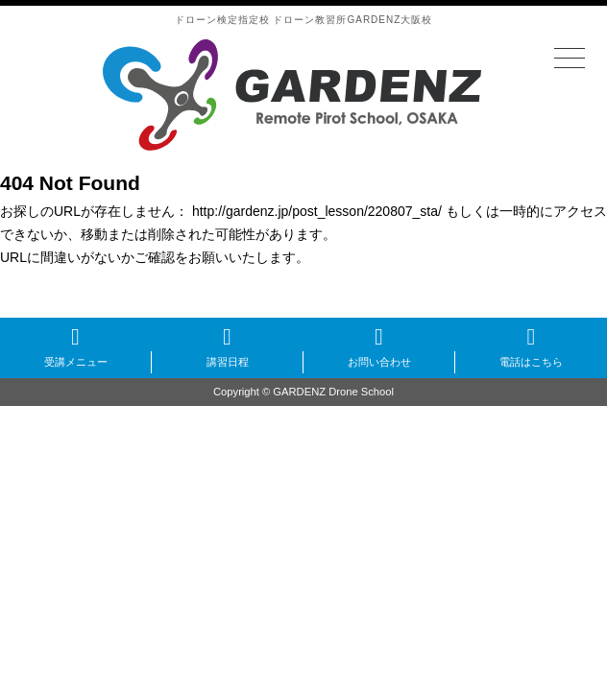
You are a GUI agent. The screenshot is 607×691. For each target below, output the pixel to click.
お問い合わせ (379, 362)
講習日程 (227, 362)
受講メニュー (76, 362)
